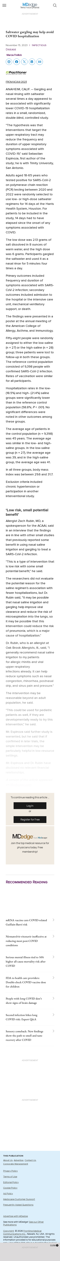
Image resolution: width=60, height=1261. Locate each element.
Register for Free (30, 819)
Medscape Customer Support (19, 1199)
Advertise (19, 1160)
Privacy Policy (10, 1170)
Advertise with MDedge (15, 1216)
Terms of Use (10, 1176)
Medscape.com (20, 784)
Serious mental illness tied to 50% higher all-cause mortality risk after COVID (26, 961)
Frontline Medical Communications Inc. (22, 1232)
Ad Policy (8, 1193)
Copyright (8, 1230)
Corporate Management (15, 1164)
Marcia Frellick (14, 55)
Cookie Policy (10, 1187)
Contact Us (30, 1160)
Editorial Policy (11, 1182)
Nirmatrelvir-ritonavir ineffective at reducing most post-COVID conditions (26, 941)
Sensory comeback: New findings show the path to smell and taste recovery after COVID (24, 1035)
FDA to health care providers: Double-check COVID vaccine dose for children (26, 982)
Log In (30, 805)
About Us (8, 1160)
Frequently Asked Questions (18, 1204)
